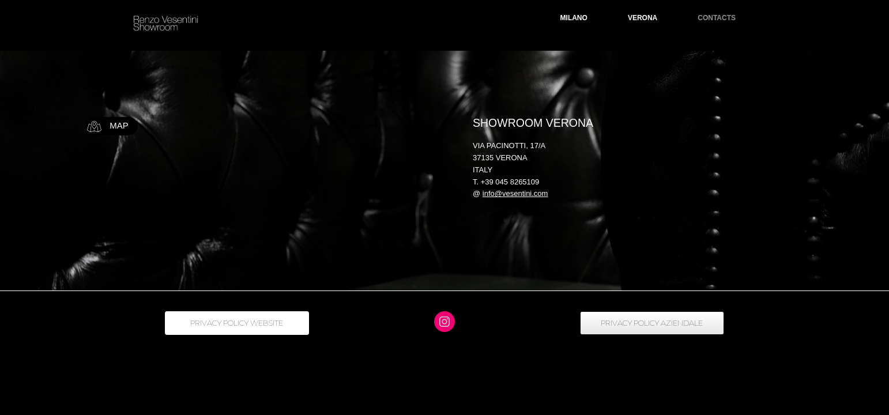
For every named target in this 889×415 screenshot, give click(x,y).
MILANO (573, 18)
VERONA (642, 18)
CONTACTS (717, 18)
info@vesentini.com (515, 193)
